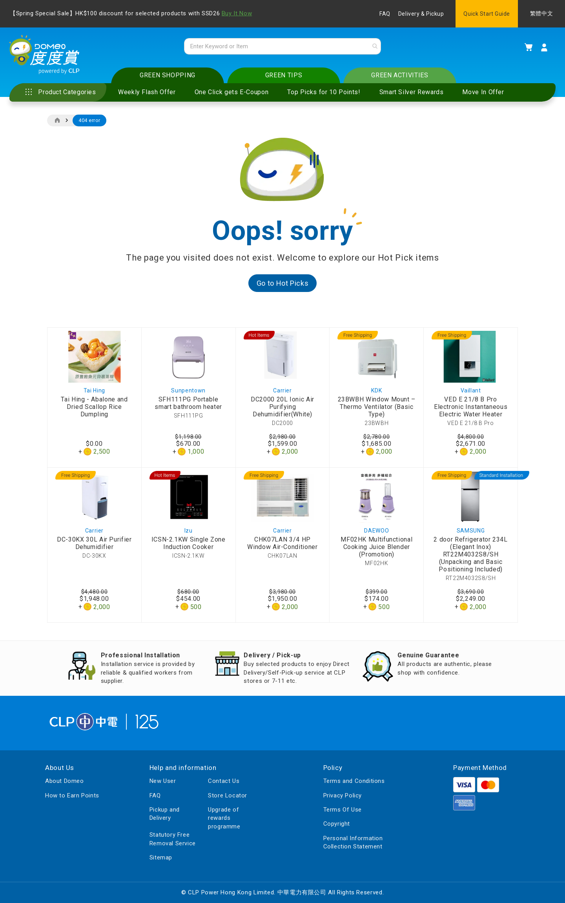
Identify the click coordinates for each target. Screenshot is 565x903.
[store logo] (45, 55)
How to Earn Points (72, 795)
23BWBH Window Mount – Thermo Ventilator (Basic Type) (377, 407)
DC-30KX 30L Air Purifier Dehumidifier (94, 543)
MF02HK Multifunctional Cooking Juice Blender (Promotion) (376, 547)
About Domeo (64, 780)
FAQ (384, 14)
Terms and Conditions (354, 780)
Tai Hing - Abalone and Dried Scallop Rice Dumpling (94, 407)
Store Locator (227, 795)
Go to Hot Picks (283, 283)
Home (57, 121)
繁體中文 (541, 13)
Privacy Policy (342, 795)
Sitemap (160, 857)
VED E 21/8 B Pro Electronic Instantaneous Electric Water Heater (470, 407)
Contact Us (223, 780)
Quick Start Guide (486, 14)
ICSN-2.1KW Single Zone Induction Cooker (188, 543)
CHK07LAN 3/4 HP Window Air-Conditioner (282, 543)
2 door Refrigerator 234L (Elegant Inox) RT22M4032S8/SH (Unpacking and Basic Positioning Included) (470, 555)
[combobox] (282, 46)
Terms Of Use (342, 809)
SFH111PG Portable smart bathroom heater (188, 403)
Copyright (336, 824)
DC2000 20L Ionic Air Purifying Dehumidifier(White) (282, 407)
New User (162, 780)
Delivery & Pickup (421, 14)
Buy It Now (237, 13)
